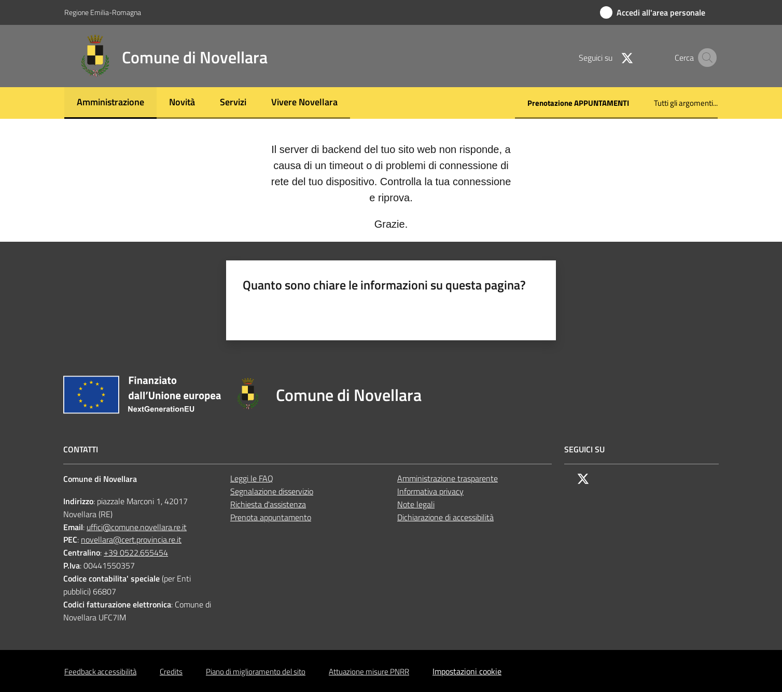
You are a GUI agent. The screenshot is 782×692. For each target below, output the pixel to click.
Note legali (416, 504)
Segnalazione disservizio (271, 491)
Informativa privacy (430, 491)
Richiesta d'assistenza (268, 504)
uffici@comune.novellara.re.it (137, 527)
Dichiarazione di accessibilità (445, 517)
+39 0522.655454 (136, 552)
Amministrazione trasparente (447, 478)
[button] (705, 57)
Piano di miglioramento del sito (255, 671)
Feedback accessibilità (100, 671)
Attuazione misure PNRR (369, 671)
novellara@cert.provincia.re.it (131, 539)
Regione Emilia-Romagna (102, 12)
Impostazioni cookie (466, 671)
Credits (171, 671)
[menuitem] (110, 103)
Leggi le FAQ (251, 478)
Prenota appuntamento (270, 517)
